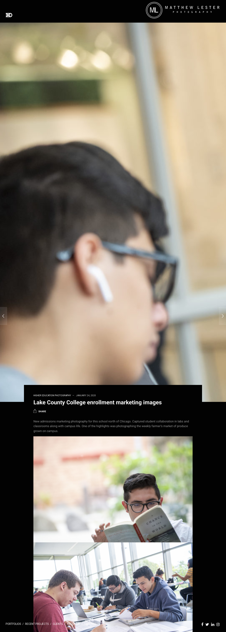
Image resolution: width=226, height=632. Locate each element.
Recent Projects (37, 623)
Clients (58, 623)
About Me (73, 623)
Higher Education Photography (52, 395)
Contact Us (92, 623)
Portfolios (13, 623)
